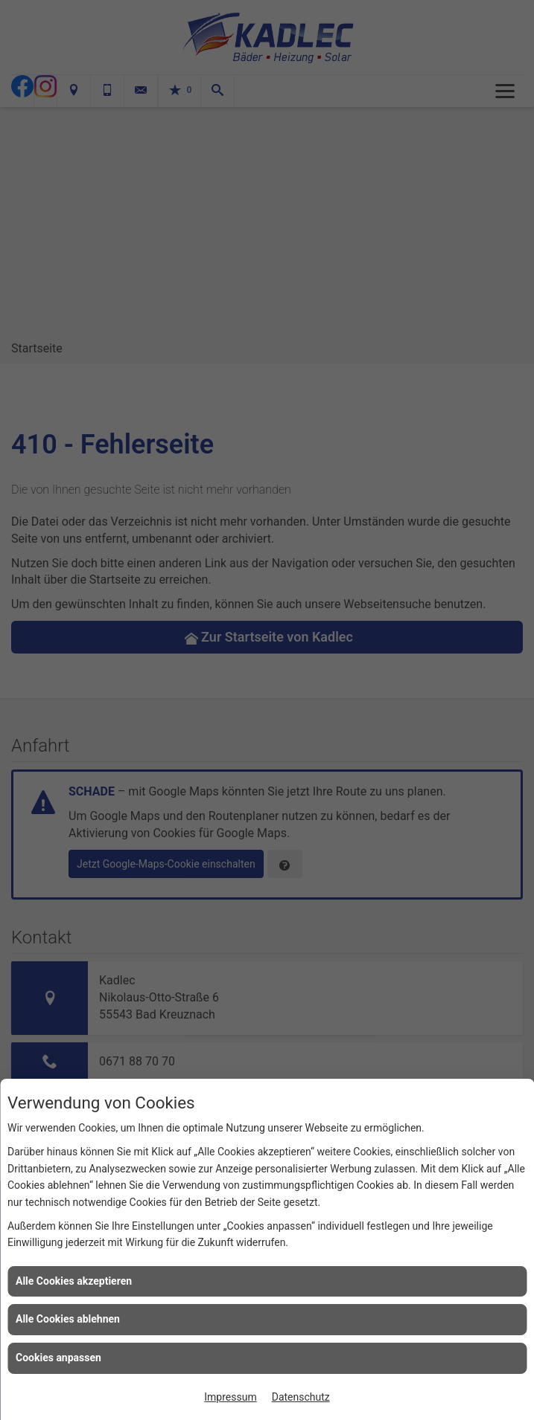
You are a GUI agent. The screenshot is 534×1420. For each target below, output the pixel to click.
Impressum (230, 1397)
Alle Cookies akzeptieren (74, 1281)
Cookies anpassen (58, 1357)
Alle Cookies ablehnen (68, 1319)
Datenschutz (301, 1397)
